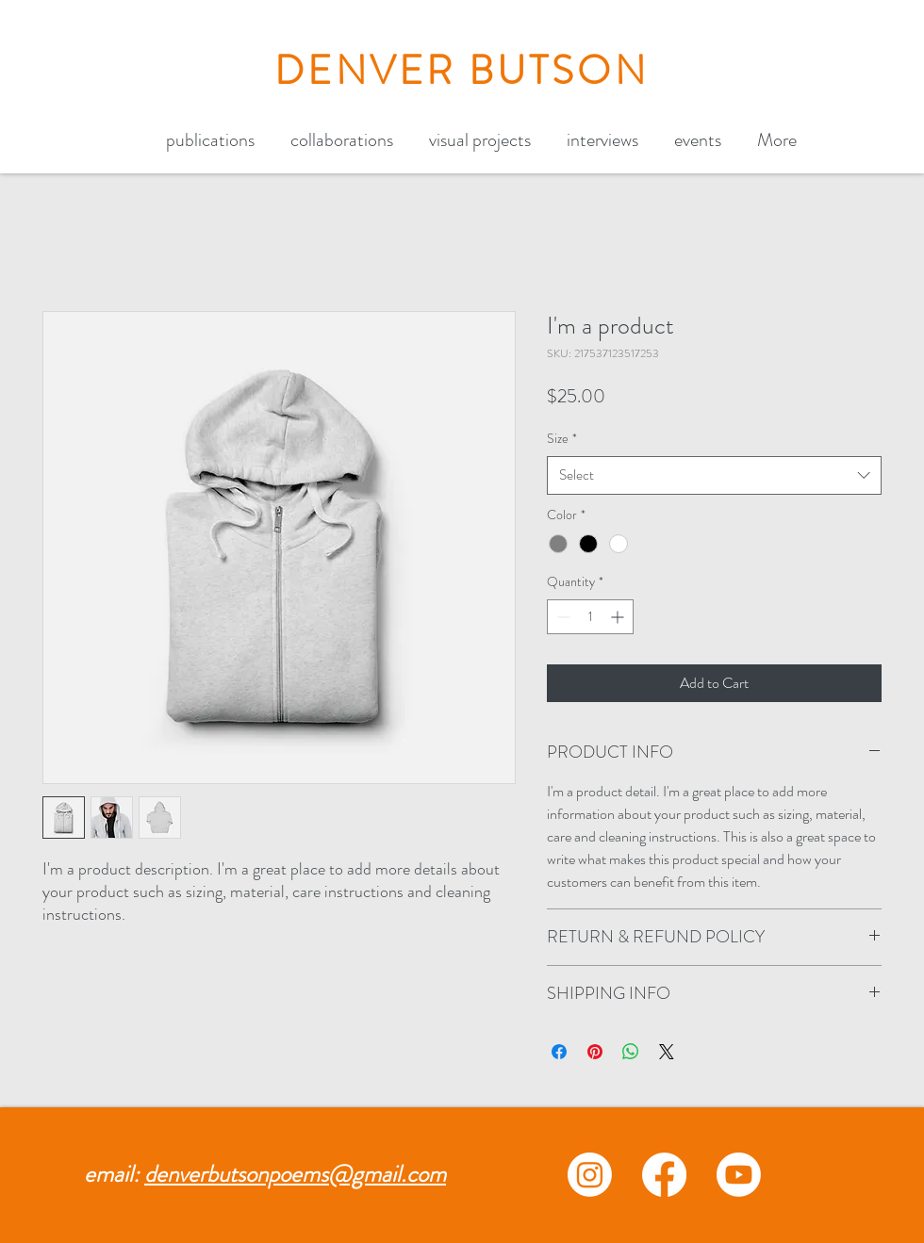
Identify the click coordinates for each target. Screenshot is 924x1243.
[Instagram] (590, 1175)
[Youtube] (739, 1175)
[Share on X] (666, 1051)
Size (562, 438)
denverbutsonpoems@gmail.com (295, 1174)
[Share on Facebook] (559, 1051)
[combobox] (714, 475)
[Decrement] (561, 616)
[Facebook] (664, 1175)
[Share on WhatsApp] (630, 1051)
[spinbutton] (590, 616)
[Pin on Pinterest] (595, 1051)
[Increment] (619, 616)
